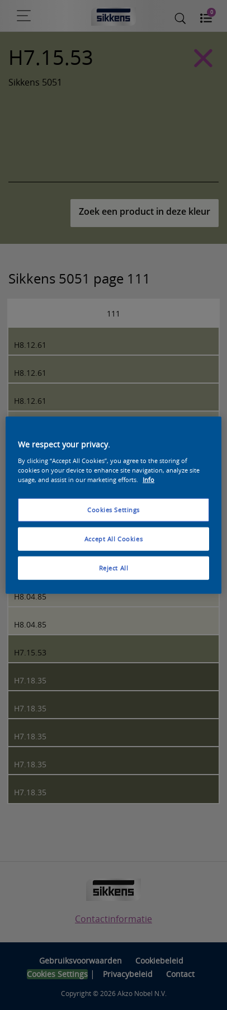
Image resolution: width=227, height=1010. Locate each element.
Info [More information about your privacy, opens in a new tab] (148, 479)
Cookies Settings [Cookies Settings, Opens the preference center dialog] (113, 510)
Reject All (114, 567)
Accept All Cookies (113, 538)
